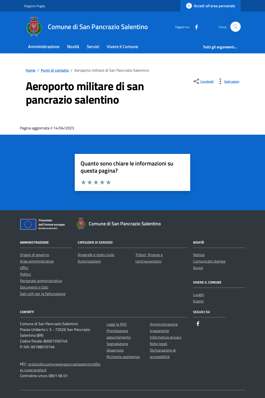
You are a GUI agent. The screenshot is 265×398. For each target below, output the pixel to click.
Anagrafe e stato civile (96, 255)
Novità (73, 46)
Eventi (198, 301)
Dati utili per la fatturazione (42, 294)
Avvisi (198, 268)
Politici (25, 274)
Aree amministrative (37, 261)
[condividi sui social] (203, 81)
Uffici (24, 268)
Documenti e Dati (34, 287)
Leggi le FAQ (117, 324)
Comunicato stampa (209, 261)
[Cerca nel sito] (235, 27)
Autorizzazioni (89, 261)
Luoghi (198, 294)
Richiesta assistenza (123, 357)
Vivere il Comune (122, 46)
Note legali (158, 344)
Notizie (199, 255)
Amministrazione (43, 46)
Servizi (93, 46)
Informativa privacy (166, 337)
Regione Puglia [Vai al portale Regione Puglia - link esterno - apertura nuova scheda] (34, 5)
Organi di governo (34, 255)
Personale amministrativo (41, 281)
